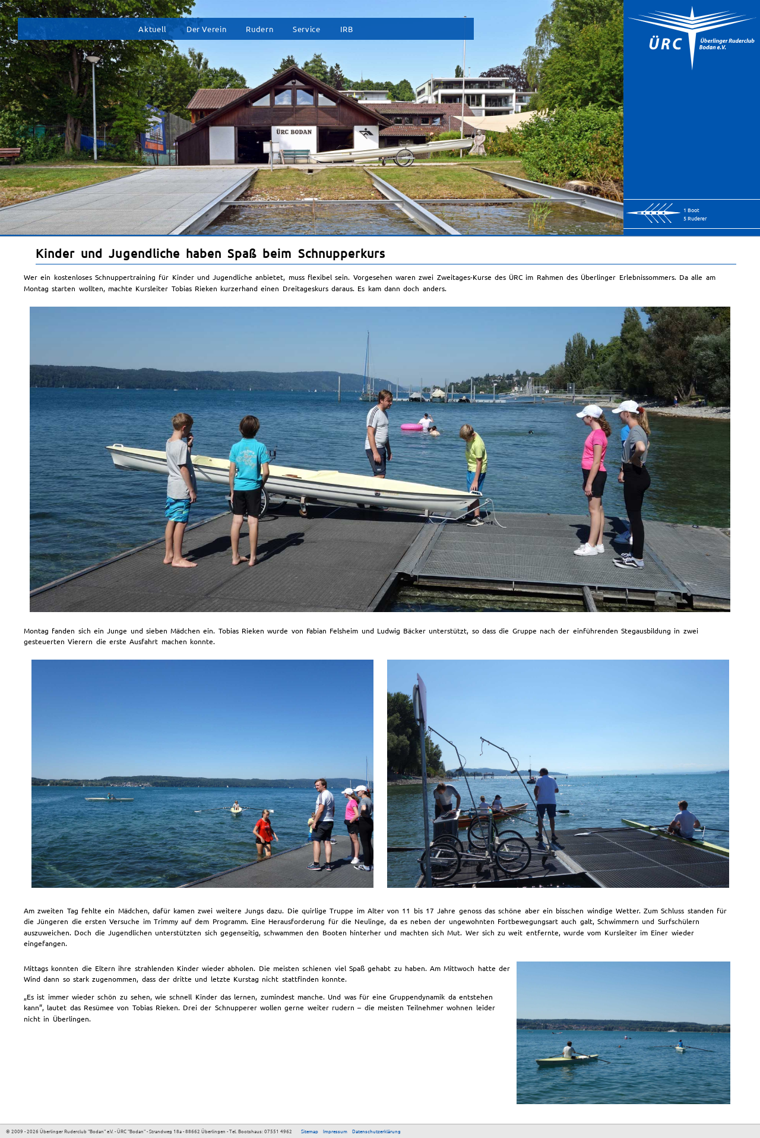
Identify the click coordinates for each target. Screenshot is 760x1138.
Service (306, 29)
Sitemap (309, 1131)
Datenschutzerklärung (376, 1131)
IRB (346, 29)
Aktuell (152, 29)
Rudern (259, 29)
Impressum (335, 1131)
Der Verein (206, 29)
